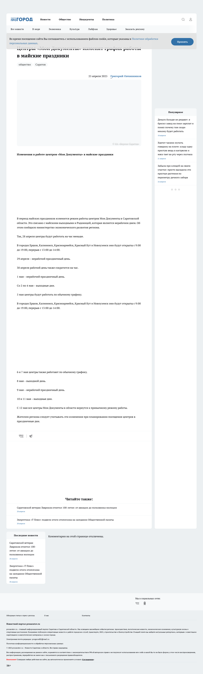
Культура (75, 29)
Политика (108, 19)
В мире (36, 29)
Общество (65, 19)
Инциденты (86, 19)
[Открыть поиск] (183, 19)
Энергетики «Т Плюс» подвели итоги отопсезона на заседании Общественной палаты (79, 522)
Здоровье (111, 29)
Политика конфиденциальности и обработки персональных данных (34, 643)
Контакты (86, 615)
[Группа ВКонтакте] (137, 603)
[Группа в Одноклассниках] (144, 603)
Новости (45, 19)
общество (25, 64)
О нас (46, 615)
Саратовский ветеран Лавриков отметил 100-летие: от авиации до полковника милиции (79, 509)
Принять (182, 41)
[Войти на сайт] (191, 19)
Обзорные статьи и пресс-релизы (20, 615)
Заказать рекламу (135, 29)
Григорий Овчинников (125, 76)
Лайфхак (93, 29)
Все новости (17, 29)
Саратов (40, 64)
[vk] (21, 436)
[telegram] (32, 436)
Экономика (55, 29)
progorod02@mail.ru (40, 639)
